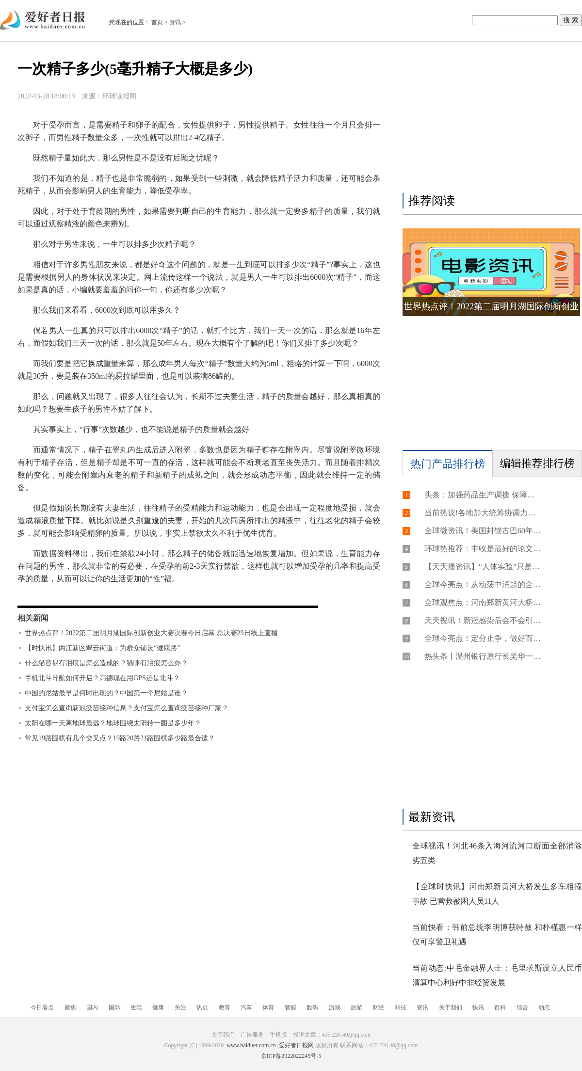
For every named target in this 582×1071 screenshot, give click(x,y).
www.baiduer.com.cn (251, 1045)
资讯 (175, 22)
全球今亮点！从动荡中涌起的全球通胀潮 (482, 584)
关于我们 (450, 1007)
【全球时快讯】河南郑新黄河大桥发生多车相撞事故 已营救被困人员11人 (497, 893)
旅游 (356, 1007)
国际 (114, 1007)
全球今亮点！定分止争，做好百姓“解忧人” (482, 638)
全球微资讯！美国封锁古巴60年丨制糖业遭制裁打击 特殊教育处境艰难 (482, 531)
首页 (157, 22)
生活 (136, 1007)
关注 (180, 1007)
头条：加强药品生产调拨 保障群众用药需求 (482, 495)
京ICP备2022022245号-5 (291, 1056)
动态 (544, 1007)
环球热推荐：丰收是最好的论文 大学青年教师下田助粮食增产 (482, 548)
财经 (378, 1007)
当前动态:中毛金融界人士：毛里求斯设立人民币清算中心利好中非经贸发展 (497, 975)
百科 (500, 1007)
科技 (400, 1007)
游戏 (334, 1007)
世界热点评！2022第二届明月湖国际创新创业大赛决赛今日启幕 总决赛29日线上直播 (151, 633)
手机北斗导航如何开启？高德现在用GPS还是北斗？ (102, 678)
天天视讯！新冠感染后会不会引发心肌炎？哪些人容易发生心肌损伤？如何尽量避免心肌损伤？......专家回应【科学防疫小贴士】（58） (482, 620)
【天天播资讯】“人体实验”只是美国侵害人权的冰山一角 (482, 566)
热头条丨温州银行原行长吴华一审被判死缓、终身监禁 (482, 656)
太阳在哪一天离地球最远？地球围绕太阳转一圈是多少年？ (113, 723)
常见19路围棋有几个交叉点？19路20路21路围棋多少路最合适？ (120, 738)
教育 (224, 1007)
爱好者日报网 (296, 1045)
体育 (268, 1007)
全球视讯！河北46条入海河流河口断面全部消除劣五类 (497, 853)
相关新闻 (32, 618)
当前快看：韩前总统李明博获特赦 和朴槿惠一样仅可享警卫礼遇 (497, 934)
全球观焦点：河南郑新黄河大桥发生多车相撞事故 (482, 602)
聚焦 (70, 1007)
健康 (158, 1007)
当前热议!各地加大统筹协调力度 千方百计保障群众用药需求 (482, 513)
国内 (92, 1007)
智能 (290, 1007)
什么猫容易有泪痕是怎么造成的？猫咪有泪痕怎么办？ (106, 663)
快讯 (478, 1007)
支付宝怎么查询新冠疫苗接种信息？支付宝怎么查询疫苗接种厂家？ (126, 708)
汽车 (246, 1007)
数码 (312, 1007)
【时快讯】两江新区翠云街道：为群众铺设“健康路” (102, 648)
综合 (522, 1007)
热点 (202, 1007)
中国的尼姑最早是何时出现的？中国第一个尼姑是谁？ (106, 693)
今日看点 (42, 1007)
